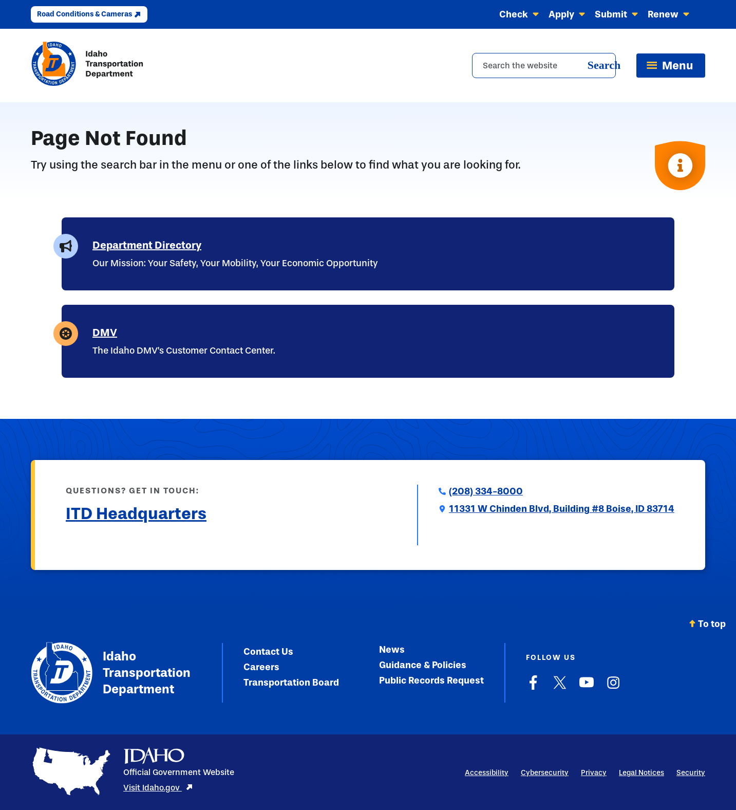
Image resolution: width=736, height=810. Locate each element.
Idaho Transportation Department (111, 673)
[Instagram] (613, 687)
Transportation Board (291, 682)
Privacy (594, 772)
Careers (261, 667)
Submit (616, 14)
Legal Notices (641, 772)
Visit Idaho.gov (158, 788)
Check (519, 14)
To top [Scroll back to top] (707, 624)
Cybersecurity (545, 772)
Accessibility (486, 772)
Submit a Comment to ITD (120, 538)
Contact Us (268, 651)
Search (604, 65)
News (392, 649)
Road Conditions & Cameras (89, 14)
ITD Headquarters (136, 513)
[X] (560, 687)
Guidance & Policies (422, 665)
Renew (669, 14)
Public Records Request (431, 680)
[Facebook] (533, 687)
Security (690, 772)
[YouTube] (586, 687)
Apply (567, 14)
